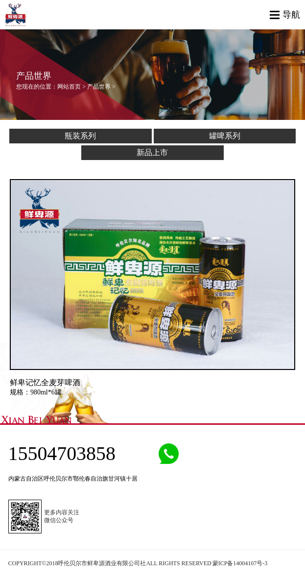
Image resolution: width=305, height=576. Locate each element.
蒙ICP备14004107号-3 (240, 563)
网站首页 (69, 86)
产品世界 (99, 86)
